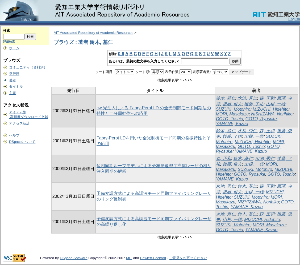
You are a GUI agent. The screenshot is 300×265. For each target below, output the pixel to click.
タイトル (16, 87)
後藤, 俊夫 (232, 104)
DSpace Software (74, 258)
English (294, 19)
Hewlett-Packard (153, 258)
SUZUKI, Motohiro (233, 109)
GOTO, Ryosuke (261, 119)
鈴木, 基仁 (225, 98)
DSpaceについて (22, 142)
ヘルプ (14, 135)
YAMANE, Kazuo (232, 123)
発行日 (14, 74)
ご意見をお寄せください (188, 258)
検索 (6, 31)
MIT (129, 258)
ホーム (14, 48)
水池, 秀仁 (247, 98)
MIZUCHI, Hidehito (270, 109)
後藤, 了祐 (254, 104)
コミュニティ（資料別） (28, 67)
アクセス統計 (19, 123)
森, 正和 (266, 98)
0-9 (121, 53)
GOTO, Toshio (229, 119)
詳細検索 (9, 41)
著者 (12, 80)
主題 (12, 93)
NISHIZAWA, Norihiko (272, 114)
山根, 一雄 (275, 104)
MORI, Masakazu (232, 114)
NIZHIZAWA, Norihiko (258, 202)
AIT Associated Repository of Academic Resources (94, 33)
